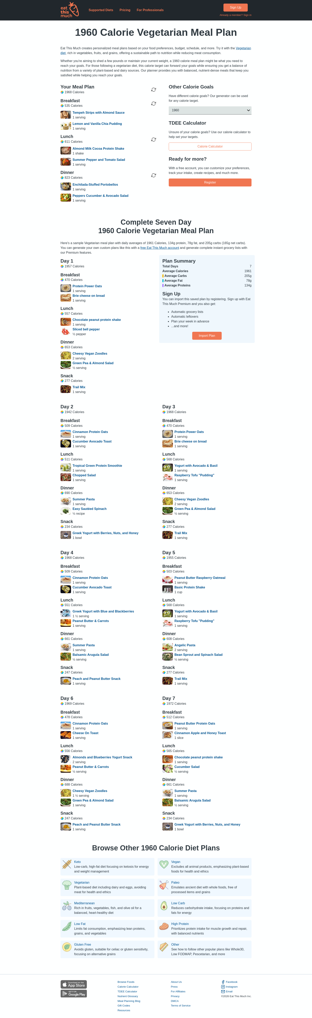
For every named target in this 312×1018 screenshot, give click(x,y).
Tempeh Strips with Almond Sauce (99, 112)
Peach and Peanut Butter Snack (97, 678)
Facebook (229, 982)
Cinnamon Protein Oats (90, 432)
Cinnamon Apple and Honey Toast (200, 733)
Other (175, 944)
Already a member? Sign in (236, 15)
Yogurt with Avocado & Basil (196, 465)
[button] (210, 110)
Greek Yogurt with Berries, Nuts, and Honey (105, 533)
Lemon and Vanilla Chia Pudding (97, 123)
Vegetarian (82, 882)
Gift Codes (124, 1005)
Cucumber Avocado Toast (92, 441)
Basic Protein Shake (190, 587)
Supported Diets (101, 10)
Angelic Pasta (185, 645)
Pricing (125, 10)
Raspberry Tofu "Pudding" (194, 475)
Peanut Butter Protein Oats (195, 723)
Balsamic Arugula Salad (91, 654)
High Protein (180, 924)
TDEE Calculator (127, 991)
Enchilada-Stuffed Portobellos (95, 184)
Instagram (229, 987)
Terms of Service (181, 1005)
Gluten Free (82, 944)
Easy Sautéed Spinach (90, 508)
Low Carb (178, 903)
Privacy (175, 996)
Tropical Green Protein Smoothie (97, 465)
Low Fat (80, 924)
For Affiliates (178, 991)
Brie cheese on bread (89, 295)
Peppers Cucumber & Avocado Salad (101, 195)
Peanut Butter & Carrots (91, 621)
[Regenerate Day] (154, 90)
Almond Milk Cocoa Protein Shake (98, 148)
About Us (176, 981)
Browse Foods (126, 981)
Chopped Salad (84, 475)
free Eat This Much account (159, 247)
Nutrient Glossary (128, 996)
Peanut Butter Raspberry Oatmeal (200, 577)
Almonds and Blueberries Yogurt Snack (102, 757)
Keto (77, 862)
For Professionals (150, 10)
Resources (124, 1010)
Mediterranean (84, 903)
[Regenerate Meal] (154, 104)
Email (226, 991)
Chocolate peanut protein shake (97, 319)
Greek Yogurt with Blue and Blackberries (103, 611)
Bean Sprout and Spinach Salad (199, 654)
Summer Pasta (84, 499)
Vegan (175, 862)
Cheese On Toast (85, 733)
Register (210, 182)
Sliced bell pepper (86, 329)
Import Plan (207, 335)
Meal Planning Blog (129, 1000)
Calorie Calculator (210, 146)
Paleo (175, 882)
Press (174, 986)
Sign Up (235, 7)
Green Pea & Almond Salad (93, 363)
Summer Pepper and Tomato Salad (99, 159)
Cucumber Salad (187, 767)
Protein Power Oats (87, 286)
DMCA (175, 1000)
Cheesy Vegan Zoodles (90, 353)
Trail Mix (79, 387)
